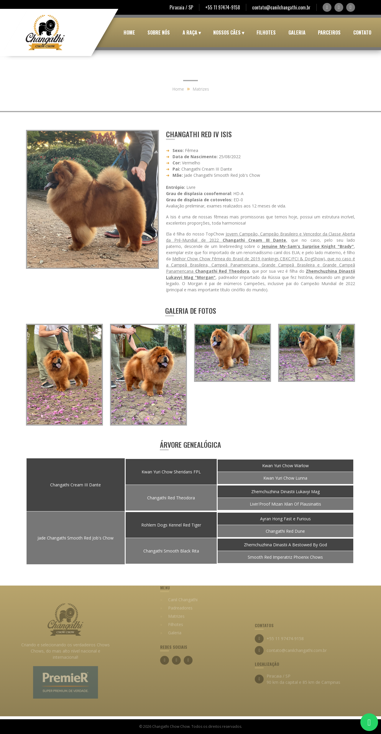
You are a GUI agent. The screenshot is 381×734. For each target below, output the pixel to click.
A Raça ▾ (192, 32)
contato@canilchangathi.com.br (281, 7)
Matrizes (201, 89)
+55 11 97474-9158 (222, 7)
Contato (362, 32)
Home (129, 32)
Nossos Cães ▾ (228, 32)
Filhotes (266, 32)
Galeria (297, 32)
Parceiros (329, 32)
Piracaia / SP (181, 7)
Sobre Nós (158, 32)
